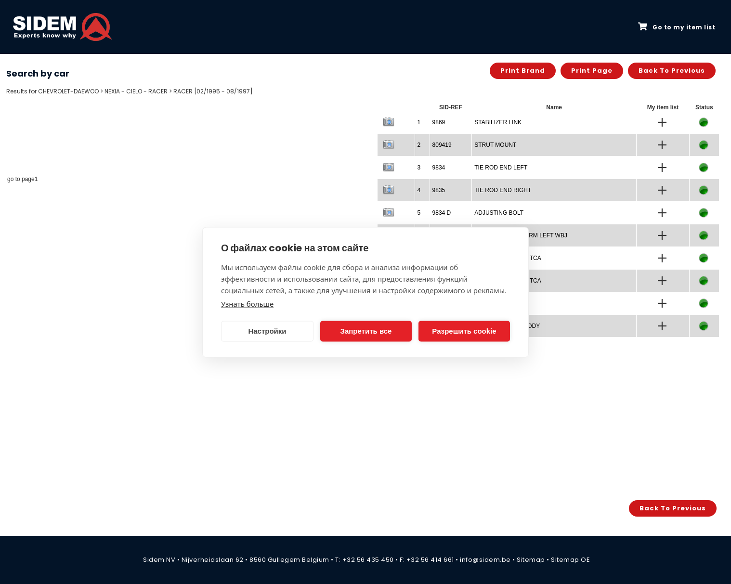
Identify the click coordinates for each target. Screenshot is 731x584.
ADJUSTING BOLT (498, 212)
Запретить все (366, 331)
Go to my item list (676, 27)
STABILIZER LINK (498, 122)
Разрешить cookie (464, 331)
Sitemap (531, 559)
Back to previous (672, 70)
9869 (438, 122)
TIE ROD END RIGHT (502, 190)
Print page (592, 70)
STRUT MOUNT (495, 145)
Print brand (522, 70)
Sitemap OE (570, 559)
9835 (438, 190)
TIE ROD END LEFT (500, 167)
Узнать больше (247, 303)
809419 (442, 145)
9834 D (441, 212)
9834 (438, 167)
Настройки (267, 331)
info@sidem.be (485, 559)
